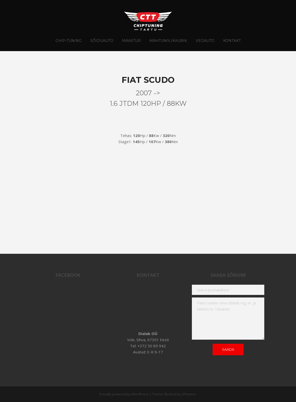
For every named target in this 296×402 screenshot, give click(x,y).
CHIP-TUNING (69, 40)
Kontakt (232, 40)
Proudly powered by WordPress (124, 394)
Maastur (131, 40)
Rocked (170, 394)
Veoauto (205, 40)
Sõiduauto (101, 40)
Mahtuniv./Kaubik (168, 40)
